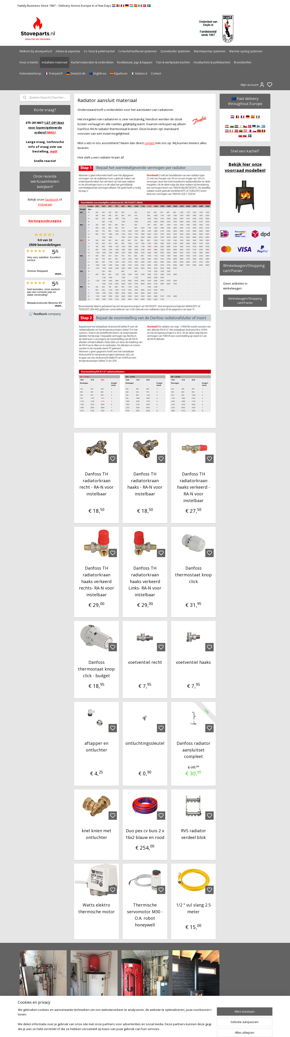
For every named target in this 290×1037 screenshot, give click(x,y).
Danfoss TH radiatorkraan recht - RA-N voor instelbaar (96, 484)
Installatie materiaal (54, 62)
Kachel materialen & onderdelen (92, 62)
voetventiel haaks (193, 662)
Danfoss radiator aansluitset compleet (193, 749)
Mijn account (253, 84)
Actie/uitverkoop (30, 73)
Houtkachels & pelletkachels (211, 62)
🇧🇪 (237, 117)
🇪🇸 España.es (118, 73)
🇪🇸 (253, 117)
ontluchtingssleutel (144, 743)
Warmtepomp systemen (209, 51)
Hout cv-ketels (28, 62)
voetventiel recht (145, 662)
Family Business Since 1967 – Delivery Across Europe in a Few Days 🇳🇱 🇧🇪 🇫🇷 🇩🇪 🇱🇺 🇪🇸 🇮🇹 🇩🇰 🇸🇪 (84, 5)
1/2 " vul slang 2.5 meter (193, 908)
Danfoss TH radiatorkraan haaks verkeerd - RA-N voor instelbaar (193, 487)
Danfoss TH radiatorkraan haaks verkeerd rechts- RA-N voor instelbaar (96, 581)
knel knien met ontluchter (96, 834)
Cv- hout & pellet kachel (99, 51)
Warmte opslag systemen (245, 51)
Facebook (51, 199)
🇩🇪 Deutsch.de (75, 73)
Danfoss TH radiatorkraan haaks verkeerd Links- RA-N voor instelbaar (144, 581)
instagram (45, 204)
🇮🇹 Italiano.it (139, 73)
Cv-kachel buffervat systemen (137, 51)
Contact (156, 73)
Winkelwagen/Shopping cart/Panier (245, 300)
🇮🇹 (258, 117)
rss (169, 1028)
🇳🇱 (232, 117)
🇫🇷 (242, 117)
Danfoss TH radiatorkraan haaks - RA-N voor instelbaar (144, 484)
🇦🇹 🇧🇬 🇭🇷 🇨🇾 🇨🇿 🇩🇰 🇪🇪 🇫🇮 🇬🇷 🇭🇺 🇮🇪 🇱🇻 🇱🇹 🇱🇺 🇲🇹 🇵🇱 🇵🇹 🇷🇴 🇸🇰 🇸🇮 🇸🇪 (245, 131)
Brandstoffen (242, 62)
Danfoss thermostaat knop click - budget (96, 668)
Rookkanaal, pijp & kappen (134, 62)
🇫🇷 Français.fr (54, 73)
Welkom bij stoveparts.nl (35, 51)
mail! (53, 151)
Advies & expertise (68, 51)
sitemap (160, 1028)
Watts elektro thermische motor (96, 908)
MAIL (51, 132)
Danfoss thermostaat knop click (193, 574)
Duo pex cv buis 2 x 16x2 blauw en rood (144, 834)
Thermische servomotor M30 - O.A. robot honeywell (145, 915)
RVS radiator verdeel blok (193, 834)
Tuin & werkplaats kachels (173, 62)
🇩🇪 (247, 117)
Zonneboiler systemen (175, 51)
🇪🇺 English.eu (97, 73)
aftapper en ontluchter (97, 746)
